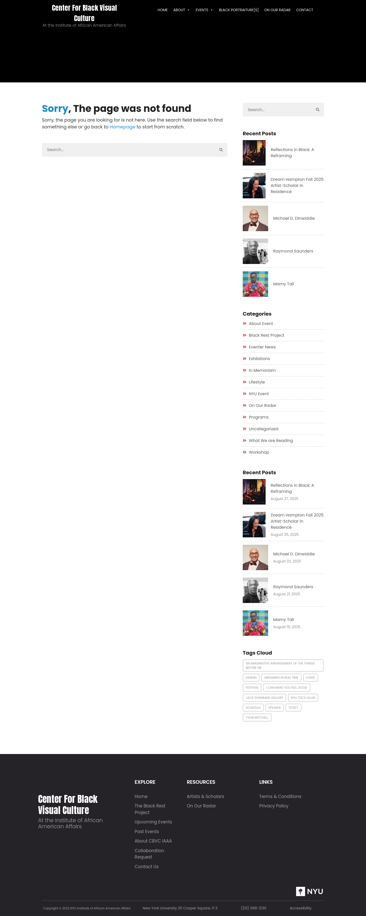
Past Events (147, 832)
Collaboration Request (149, 854)
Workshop (259, 452)
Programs (259, 417)
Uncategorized (263, 429)
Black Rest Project (266, 335)
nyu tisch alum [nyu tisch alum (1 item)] (303, 698)
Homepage (122, 127)
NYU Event (259, 394)
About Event (261, 324)
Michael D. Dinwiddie (294, 218)
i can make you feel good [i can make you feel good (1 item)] (286, 687)
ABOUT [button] (181, 10)
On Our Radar (277, 9)
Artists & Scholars (205, 796)
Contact (304, 9)
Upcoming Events (153, 822)
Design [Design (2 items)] (251, 677)
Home (141, 796)
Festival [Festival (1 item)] (252, 687)
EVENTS (204, 10)
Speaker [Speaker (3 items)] (274, 707)
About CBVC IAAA (153, 841)
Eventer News (262, 347)
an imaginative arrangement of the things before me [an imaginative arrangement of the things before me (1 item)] (280, 665)
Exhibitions (259, 359)
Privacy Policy (273, 806)
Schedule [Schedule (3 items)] (253, 707)
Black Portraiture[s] (238, 9)
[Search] (128, 150)
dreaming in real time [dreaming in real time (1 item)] (281, 677)
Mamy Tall (283, 284)
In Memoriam (262, 370)
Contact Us (147, 867)
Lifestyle (257, 382)
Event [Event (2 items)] (310, 677)
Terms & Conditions (280, 796)
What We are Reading (271, 441)
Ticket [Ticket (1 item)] (293, 707)
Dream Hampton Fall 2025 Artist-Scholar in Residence (297, 185)
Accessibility (301, 908)
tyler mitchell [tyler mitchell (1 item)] (257, 717)
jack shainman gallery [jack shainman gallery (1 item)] (264, 698)
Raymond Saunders (293, 251)
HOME (163, 9)
